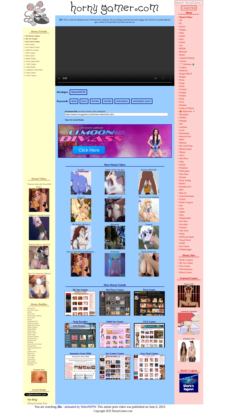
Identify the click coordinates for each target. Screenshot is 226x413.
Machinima (184, 133)
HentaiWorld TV (32, 321)
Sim (181, 205)
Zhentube (30, 342)
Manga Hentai (31, 329)
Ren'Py (182, 183)
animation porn (142, 101)
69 (180, 23)
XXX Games (30, 53)
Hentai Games (31, 333)
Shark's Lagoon (186, 202)
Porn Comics (31, 361)
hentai (107, 101)
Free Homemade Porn (34, 348)
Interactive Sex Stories (34, 344)
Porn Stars (30, 365)
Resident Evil (185, 187)
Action (182, 26)
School (182, 199)
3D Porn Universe (33, 336)
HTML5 (183, 117)
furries (95, 101)
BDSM (182, 48)
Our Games (184, 246)
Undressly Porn (32, 338)
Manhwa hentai (32, 327)
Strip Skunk (30, 67)
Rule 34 (182, 193)
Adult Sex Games (32, 50)
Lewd (181, 130)
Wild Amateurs (186, 269)
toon (84, 101)
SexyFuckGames (186, 196)
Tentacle (183, 227)
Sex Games (31, 314)
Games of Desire (186, 108)
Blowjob (183, 52)
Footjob (182, 92)
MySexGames (185, 149)
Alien (181, 33)
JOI (180, 124)
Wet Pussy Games (32, 36)
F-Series (183, 89)
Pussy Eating (185, 180)
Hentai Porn (31, 308)
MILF (181, 139)
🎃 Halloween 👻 (187, 111)
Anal (181, 39)
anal (73, 101)
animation (122, 101)
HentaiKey (184, 114)
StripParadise (185, 218)
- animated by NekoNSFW (76, 406)
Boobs (182, 55)
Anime (182, 36)
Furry (181, 102)
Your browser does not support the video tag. (114, 56)
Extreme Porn (31, 340)
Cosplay (182, 67)
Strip (181, 215)
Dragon (182, 77)
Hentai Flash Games (33, 325)
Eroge (181, 83)
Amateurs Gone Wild (34, 70)
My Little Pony (186, 146)
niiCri (181, 155)
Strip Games (31, 331)
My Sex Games (31, 39)
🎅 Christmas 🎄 (187, 64)
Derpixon (183, 70)
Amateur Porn (31, 346)
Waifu (182, 234)
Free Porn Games (32, 310)
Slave (181, 209)
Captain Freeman (186, 58)
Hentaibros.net (32, 363)
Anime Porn (31, 359)
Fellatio (182, 95)
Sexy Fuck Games (32, 41)
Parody (182, 165)
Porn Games (30, 44)
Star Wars (183, 221)
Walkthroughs (185, 249)
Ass (181, 45)
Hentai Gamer (30, 58)
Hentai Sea (30, 353)
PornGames (184, 171)
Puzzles (182, 177)
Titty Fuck (183, 230)
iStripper (183, 121)
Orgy (181, 161)
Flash (181, 99)
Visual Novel (185, 240)
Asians (182, 42)
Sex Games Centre (32, 47)
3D (180, 20)
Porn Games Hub (32, 61)
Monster (183, 143)
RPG (181, 190)
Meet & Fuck (185, 136)
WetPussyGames (186, 237)
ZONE (182, 243)
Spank (182, 212)
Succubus (183, 224)
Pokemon (183, 168)
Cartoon (182, 61)
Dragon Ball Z (185, 74)
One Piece (183, 158)
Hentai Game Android (34, 316)
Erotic (182, 86)
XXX (29, 350)
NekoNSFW (78, 92)
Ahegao (182, 30)
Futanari (183, 105)
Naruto (182, 152)
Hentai (29, 312)
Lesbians (183, 127)
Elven (181, 80)
